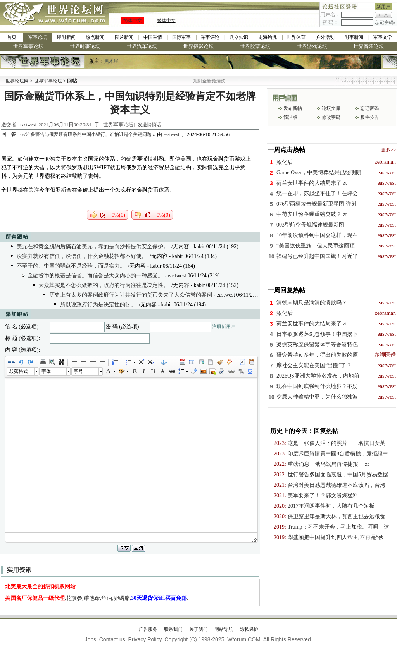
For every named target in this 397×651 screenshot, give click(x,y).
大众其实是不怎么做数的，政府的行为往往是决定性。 (103, 285)
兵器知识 (239, 37)
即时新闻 (66, 37)
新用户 (383, 6)
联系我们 (173, 629)
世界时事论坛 (85, 46)
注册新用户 (223, 326)
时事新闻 (354, 37)
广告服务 (148, 629)
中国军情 (152, 37)
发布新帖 (292, 108)
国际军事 (181, 37)
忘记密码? (385, 22)
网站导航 (223, 629)
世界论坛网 (17, 81)
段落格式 (18, 371)
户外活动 (325, 37)
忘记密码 (369, 108)
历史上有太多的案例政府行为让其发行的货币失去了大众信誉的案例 (130, 295)
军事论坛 (37, 37)
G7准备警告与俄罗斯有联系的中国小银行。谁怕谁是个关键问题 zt (88, 134)
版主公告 (369, 117)
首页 (11, 37)
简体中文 (132, 20)
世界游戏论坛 (312, 46)
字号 (78, 371)
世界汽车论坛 (142, 46)
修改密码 (331, 117)
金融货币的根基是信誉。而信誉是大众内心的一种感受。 (95, 275)
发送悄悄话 (149, 124)
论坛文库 (331, 108)
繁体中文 (166, 20)
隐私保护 (249, 629)
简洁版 (290, 117)
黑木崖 (111, 61)
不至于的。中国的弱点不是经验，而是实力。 (71, 266)
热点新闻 (95, 37)
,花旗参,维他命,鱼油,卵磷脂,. (96, 598)
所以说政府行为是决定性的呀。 (98, 304)
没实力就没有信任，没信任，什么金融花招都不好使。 (82, 256)
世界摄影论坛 (198, 46)
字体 (46, 371)
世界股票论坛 (255, 46)
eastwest (28, 124)
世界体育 (296, 37)
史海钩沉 (267, 37)
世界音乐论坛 (369, 46)
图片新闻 (124, 37)
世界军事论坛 (28, 46)
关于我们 (198, 629)
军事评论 (210, 37)
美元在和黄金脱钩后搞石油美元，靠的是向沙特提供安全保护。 (93, 246)
